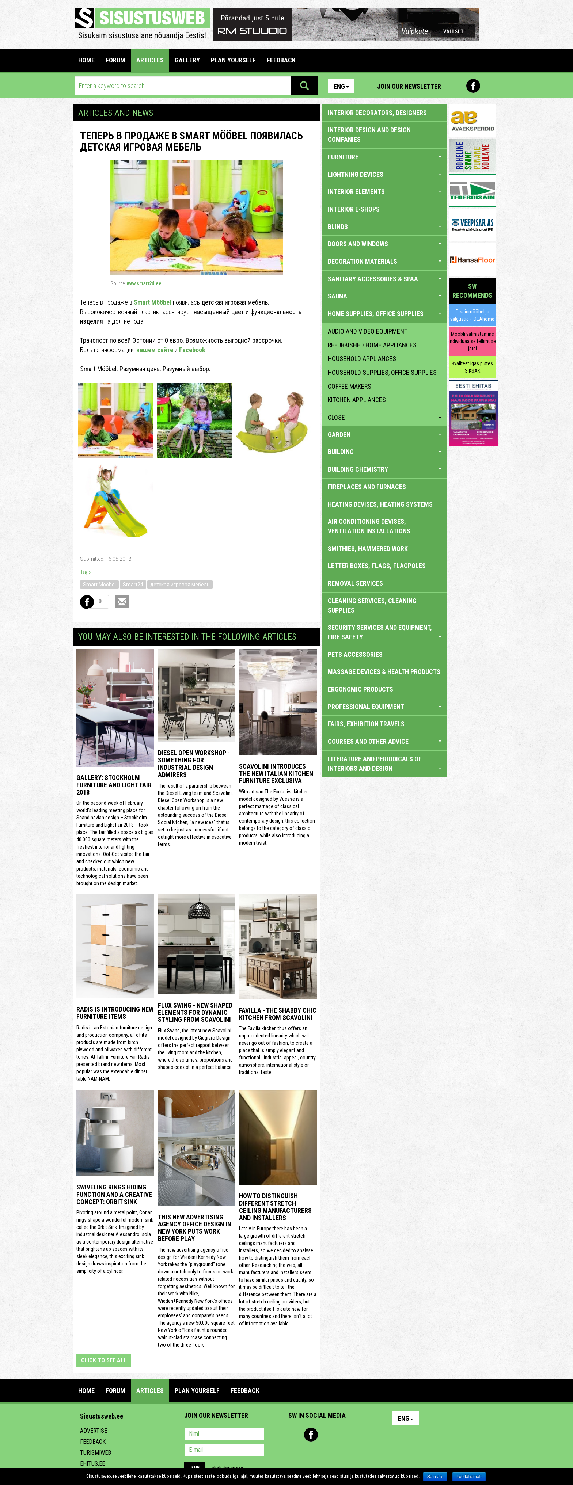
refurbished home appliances (372, 345)
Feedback (93, 1441)
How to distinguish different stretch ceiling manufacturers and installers (275, 1206)
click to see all (103, 1360)
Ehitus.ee (92, 1463)
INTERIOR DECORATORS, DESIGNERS (377, 113)
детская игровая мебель (180, 584)
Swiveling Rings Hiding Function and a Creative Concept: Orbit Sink (114, 1194)
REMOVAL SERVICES (355, 583)
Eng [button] (341, 86)
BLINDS (384, 227)
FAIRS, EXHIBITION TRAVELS (366, 724)
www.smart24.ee (144, 283)
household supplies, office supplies (382, 372)
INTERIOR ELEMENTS (384, 191)
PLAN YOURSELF (233, 60)
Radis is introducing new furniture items (114, 1012)
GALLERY (187, 60)
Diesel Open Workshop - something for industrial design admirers (194, 763)
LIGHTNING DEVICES (384, 174)
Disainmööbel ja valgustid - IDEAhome (472, 315)
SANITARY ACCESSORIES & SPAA (384, 279)
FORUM (115, 60)
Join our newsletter (409, 86)
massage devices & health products (384, 671)
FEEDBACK (281, 60)
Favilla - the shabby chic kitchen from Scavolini (277, 1013)
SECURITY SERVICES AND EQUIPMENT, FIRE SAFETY (384, 632)
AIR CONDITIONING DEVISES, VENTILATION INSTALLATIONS (369, 526)
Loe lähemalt (469, 1476)
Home (86, 60)
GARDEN (384, 434)
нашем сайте (154, 350)
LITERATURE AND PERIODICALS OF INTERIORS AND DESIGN (384, 763)
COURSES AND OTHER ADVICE (384, 741)
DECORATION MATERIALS (384, 261)
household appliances (362, 358)
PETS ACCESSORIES (355, 654)
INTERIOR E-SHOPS (354, 209)
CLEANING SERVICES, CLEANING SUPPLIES (372, 605)
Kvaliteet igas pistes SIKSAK (472, 367)
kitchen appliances (357, 400)
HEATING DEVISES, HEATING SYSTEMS (380, 504)
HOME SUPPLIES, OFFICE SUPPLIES (384, 313)
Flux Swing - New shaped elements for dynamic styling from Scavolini (195, 1012)
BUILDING (384, 452)
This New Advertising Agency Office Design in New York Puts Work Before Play (194, 1227)
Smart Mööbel (152, 302)
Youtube (489, 86)
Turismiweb (95, 1452)
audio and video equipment (367, 331)
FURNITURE (384, 157)
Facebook (473, 86)
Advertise (93, 1430)
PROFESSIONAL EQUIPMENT (384, 707)
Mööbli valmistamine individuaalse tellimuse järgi (472, 341)
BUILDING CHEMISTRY (384, 469)
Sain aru (435, 1476)
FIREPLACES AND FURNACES (367, 487)
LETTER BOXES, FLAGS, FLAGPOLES (377, 566)
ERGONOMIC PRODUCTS (360, 689)
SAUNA (384, 296)
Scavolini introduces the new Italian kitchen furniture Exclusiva (276, 773)
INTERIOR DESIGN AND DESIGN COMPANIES (369, 134)
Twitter (342, 1435)
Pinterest (457, 86)
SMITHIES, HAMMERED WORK (368, 548)
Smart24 (133, 584)
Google (358, 1435)
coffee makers (349, 386)
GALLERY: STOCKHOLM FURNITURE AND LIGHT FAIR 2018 (114, 785)
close (384, 417)
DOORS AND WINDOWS (384, 244)
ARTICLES (150, 60)
